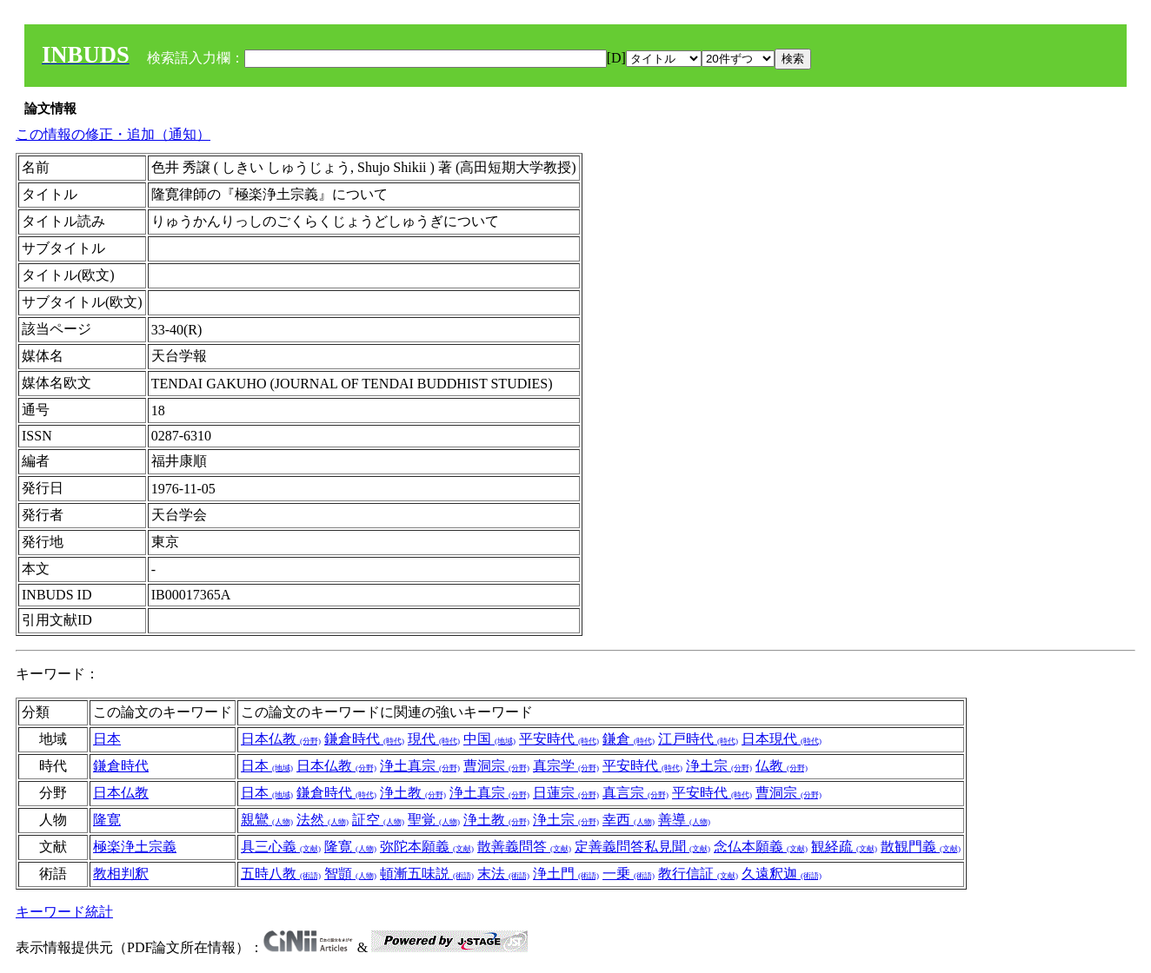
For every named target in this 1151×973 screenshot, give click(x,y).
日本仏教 (281, 738)
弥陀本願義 (427, 846)
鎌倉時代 (364, 738)
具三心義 (281, 846)
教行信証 (698, 873)
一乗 (628, 873)
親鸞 (267, 819)
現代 (434, 738)
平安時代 (559, 738)
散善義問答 (524, 846)
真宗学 (566, 765)
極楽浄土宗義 (134, 846)
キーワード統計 (64, 911)
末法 (503, 873)
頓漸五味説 (427, 873)
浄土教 (413, 792)
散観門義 (921, 846)
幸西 (628, 819)
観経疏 (844, 846)
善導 (684, 819)
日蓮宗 (566, 792)
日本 (107, 738)
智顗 (350, 873)
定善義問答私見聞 (642, 846)
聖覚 (434, 819)
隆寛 (107, 819)
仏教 (781, 765)
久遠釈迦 (782, 873)
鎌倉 (628, 738)
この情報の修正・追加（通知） (113, 134)
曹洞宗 (496, 765)
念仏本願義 (761, 846)
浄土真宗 (420, 765)
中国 (489, 738)
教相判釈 (121, 873)
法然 (322, 819)
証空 (378, 819)
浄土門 (566, 873)
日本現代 (782, 738)
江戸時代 (698, 738)
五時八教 (281, 873)
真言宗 (635, 792)
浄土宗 (719, 765)
